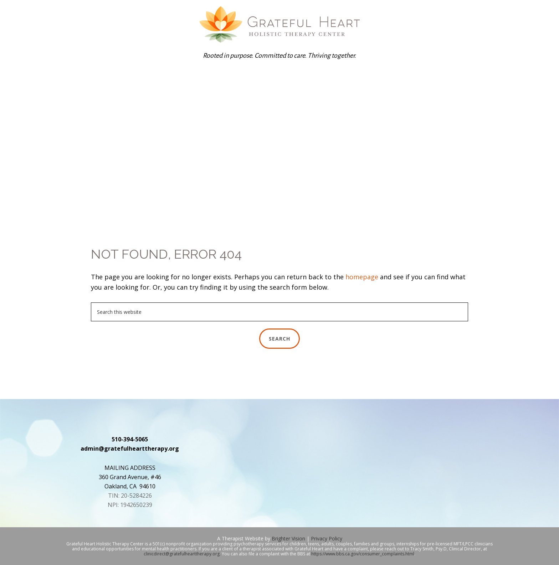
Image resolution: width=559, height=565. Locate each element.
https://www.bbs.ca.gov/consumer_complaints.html (362, 554)
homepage (361, 277)
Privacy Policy (326, 538)
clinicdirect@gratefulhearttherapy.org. (182, 554)
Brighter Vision (288, 538)
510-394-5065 (130, 439)
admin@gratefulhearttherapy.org (130, 448)
